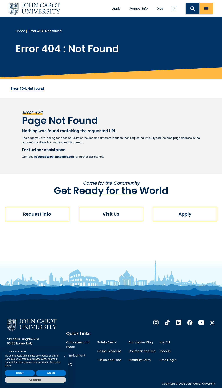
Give (160, 8)
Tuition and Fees (109, 360)
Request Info (138, 8)
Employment (75, 355)
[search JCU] (192, 8)
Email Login (168, 360)
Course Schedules (142, 351)
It (174, 8)
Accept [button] (51, 373)
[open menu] (206, 8)
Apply (116, 8)
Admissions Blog (141, 342)
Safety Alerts (106, 342)
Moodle (165, 351)
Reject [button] (19, 373)
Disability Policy (140, 360)
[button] (64, 356)
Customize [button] (35, 380)
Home (20, 31)
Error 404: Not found (45, 31)
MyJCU (165, 342)
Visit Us (111, 214)
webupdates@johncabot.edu (54, 157)
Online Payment (109, 351)
